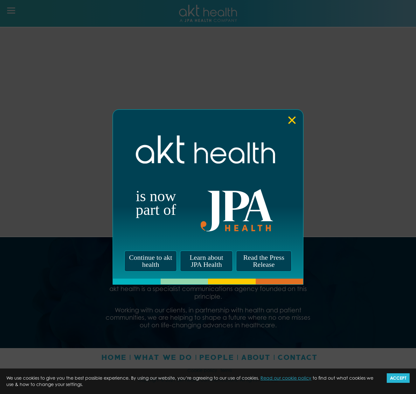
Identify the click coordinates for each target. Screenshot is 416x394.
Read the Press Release (264, 260)
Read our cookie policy (285, 378)
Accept (398, 378)
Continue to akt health (150, 260)
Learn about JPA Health (206, 260)
